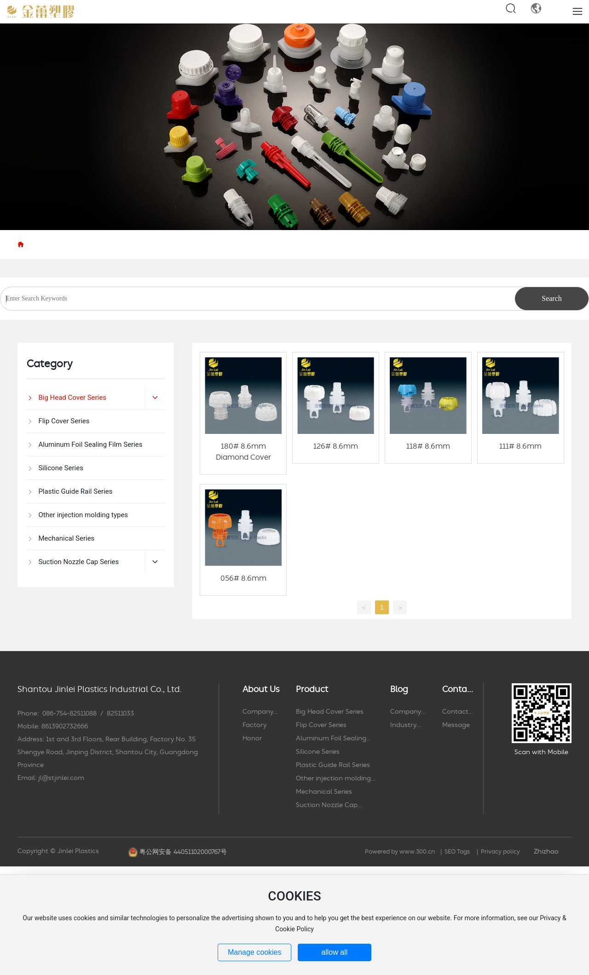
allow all (334, 952)
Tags (463, 851)
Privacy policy (500, 851)
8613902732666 (64, 726)
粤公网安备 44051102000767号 (183, 852)
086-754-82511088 (69, 713)
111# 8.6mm (520, 446)
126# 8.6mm (335, 446)
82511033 (120, 713)
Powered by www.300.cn (400, 851)
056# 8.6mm (243, 578)
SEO (450, 851)
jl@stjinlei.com (61, 778)
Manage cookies (255, 952)
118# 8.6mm (428, 446)
